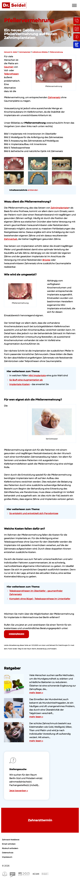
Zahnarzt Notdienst (10, 840)
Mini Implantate (37, 375)
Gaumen (8, 67)
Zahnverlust (10, 239)
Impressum (7, 857)
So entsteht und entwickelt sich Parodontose (33, 513)
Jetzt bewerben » (18, 790)
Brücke (46, 260)
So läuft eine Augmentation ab (26, 380)
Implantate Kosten (19, 384)
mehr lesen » (36, 692)
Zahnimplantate (24, 52)
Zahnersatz (54, 97)
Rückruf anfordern (10, 848)
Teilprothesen (11, 74)
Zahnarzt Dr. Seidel (10, 52)
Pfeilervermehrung (56, 52)
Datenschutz (7, 853)
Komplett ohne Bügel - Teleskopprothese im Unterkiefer (39, 599)
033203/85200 (16, 634)
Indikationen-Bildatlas (40, 52)
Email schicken (9, 844)
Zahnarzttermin (40, 820)
